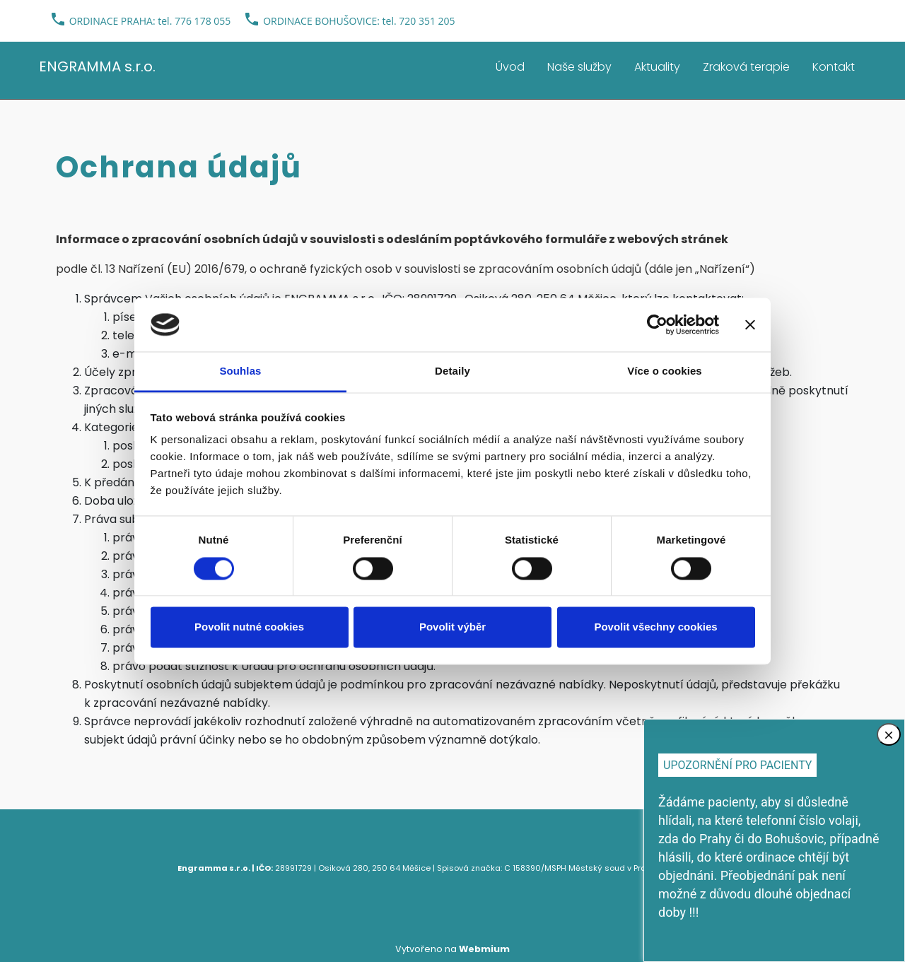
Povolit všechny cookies (655, 627)
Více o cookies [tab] (664, 371)
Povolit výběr (452, 627)
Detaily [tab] (452, 371)
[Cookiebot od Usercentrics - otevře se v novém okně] (657, 324)
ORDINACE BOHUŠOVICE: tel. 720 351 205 (359, 21)
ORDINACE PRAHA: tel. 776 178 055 (150, 21)
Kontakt (833, 67)
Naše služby (579, 67)
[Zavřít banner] (750, 324)
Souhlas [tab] (240, 371)
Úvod (510, 67)
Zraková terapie (746, 67)
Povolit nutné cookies (249, 627)
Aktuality (657, 67)
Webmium (484, 949)
